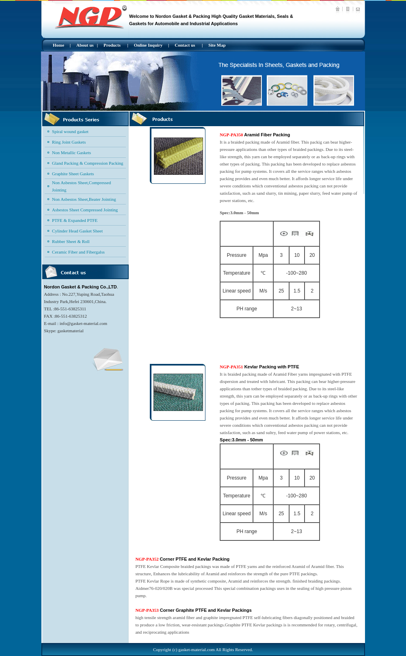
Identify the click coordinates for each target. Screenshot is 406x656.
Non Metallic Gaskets (71, 152)
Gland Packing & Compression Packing (87, 163)
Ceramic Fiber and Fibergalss (78, 251)
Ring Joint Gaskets (69, 142)
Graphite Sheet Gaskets (73, 173)
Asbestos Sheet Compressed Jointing (85, 209)
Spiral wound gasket (70, 131)
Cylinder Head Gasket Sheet (77, 230)
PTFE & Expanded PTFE (74, 220)
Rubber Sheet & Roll (71, 241)
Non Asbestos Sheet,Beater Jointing (84, 199)
